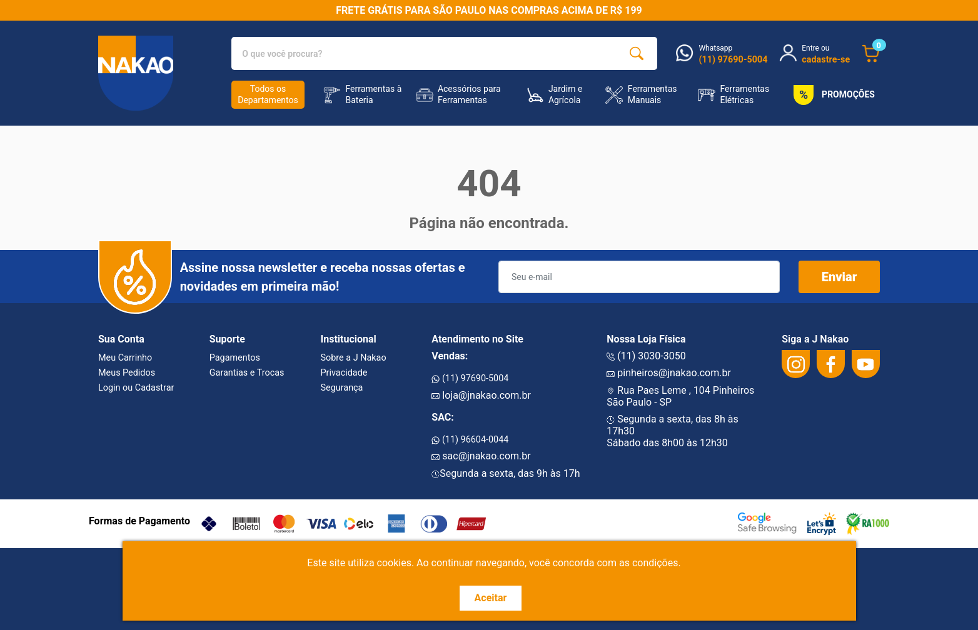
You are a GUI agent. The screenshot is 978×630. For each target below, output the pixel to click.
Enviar (839, 276)
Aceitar (491, 598)
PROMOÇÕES (832, 95)
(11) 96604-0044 (469, 439)
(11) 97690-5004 (469, 378)
